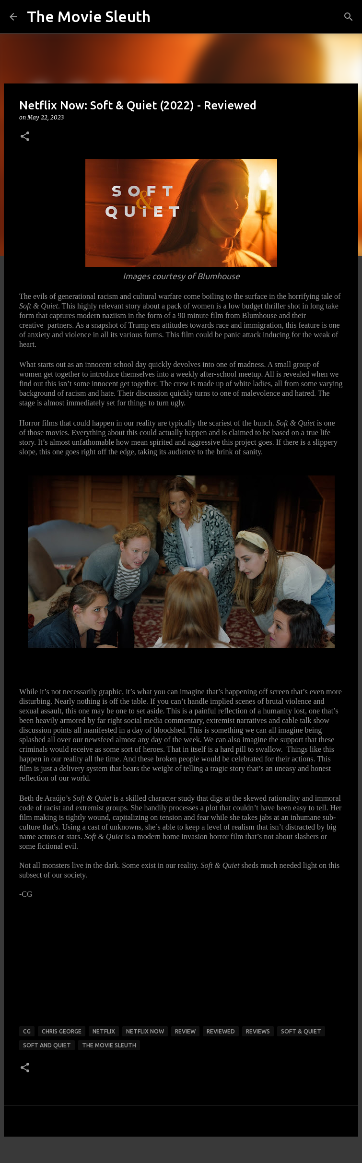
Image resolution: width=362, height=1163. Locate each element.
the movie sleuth (109, 1045)
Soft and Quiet (47, 1045)
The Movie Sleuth (89, 16)
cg (27, 1031)
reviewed (221, 1031)
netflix (104, 1031)
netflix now (145, 1031)
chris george (62, 1031)
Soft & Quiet (301, 1031)
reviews (258, 1031)
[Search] (348, 16)
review (185, 1031)
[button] (25, 137)
